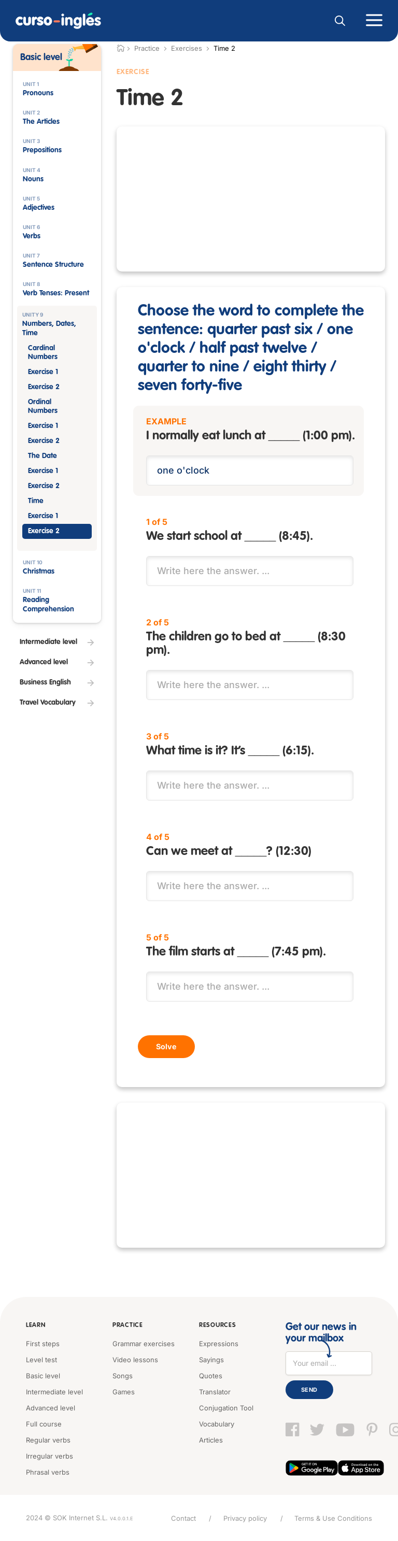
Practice (127, 1325)
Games (123, 1391)
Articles (211, 1439)
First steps (43, 1343)
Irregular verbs (49, 1455)
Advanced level (50, 1407)
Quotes (210, 1375)
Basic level (43, 1375)
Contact (182, 1518)
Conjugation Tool (226, 1407)
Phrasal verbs (47, 1471)
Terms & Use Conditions (333, 1518)
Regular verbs (48, 1439)
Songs (122, 1375)
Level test (41, 1359)
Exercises (186, 48)
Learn (36, 1325)
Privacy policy (244, 1518)
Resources (216, 1325)
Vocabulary (216, 1423)
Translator (215, 1391)
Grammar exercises (143, 1343)
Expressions (218, 1343)
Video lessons (135, 1359)
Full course (44, 1423)
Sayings (211, 1359)
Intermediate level (54, 1391)
